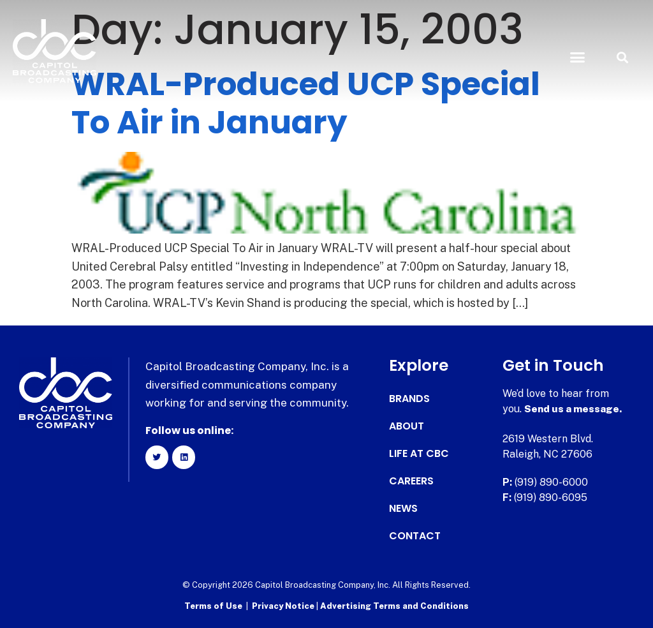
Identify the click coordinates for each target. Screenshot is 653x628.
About (406, 426)
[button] (577, 57)
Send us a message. (573, 409)
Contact (415, 536)
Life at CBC (419, 453)
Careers (411, 481)
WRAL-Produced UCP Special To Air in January (305, 103)
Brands (409, 398)
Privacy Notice (284, 606)
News (403, 508)
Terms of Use (213, 606)
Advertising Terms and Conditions (394, 606)
